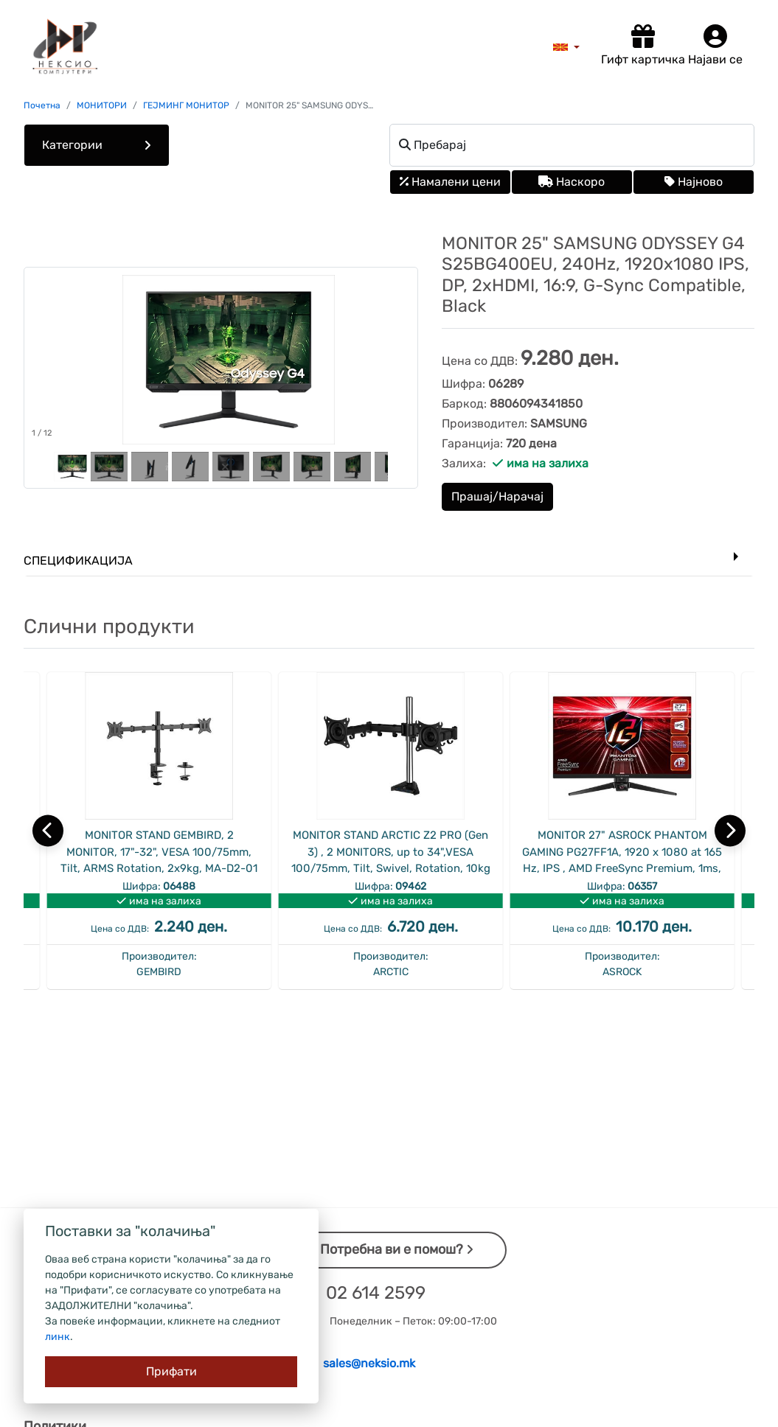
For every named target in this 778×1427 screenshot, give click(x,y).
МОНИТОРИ (102, 105)
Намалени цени (450, 182)
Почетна (42, 105)
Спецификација (78, 561)
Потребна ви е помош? (396, 1249)
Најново (693, 182)
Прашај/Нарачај (497, 496)
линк (57, 1336)
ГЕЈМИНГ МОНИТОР (186, 105)
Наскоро (571, 182)
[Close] (171, 1371)
